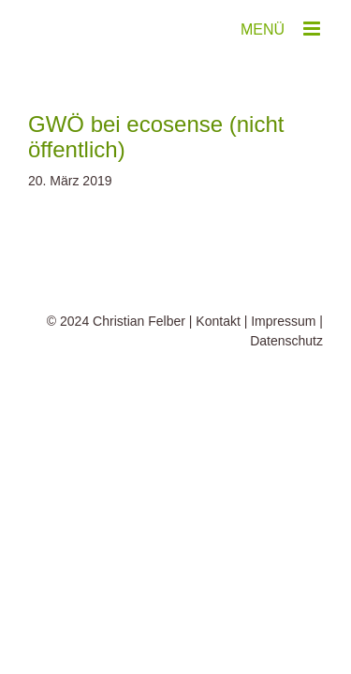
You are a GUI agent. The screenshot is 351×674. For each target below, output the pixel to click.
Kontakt (218, 367)
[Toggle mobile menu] (313, 28)
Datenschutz (286, 387)
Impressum (283, 367)
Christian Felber (139, 367)
